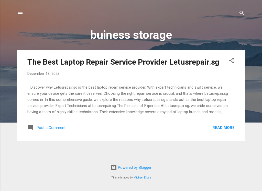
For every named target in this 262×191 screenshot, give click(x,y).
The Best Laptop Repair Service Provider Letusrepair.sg (123, 61)
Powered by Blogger (131, 167)
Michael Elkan (142, 177)
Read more (223, 127)
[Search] (242, 14)
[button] (231, 61)
